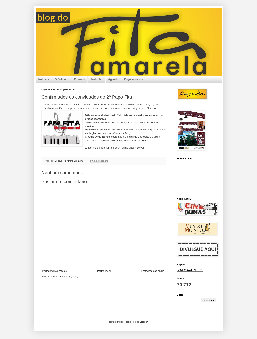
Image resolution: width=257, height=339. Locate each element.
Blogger (144, 322)
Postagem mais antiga (152, 271)
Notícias (43, 79)
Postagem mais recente (54, 271)
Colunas (79, 79)
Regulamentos (133, 79)
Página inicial (104, 271)
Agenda (113, 79)
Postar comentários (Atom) (64, 276)
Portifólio (96, 79)
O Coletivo (61, 79)
